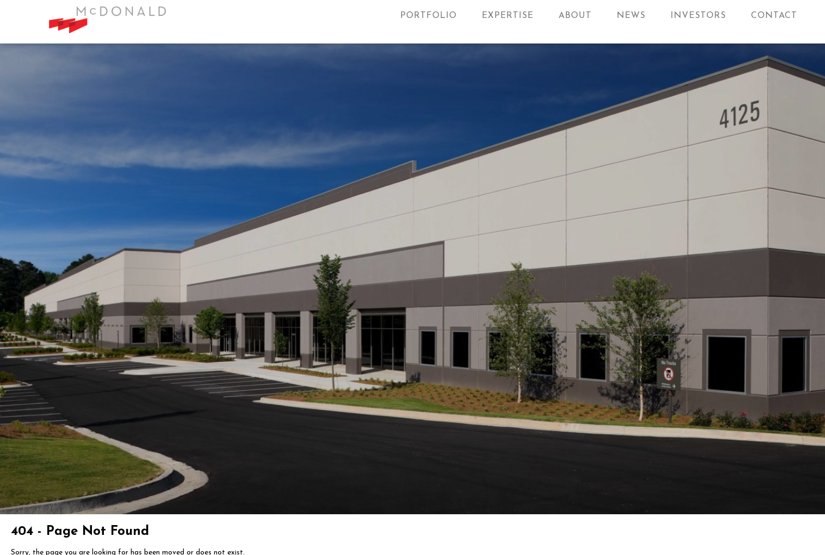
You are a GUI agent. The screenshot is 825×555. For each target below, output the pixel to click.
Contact (774, 15)
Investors (698, 15)
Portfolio (428, 15)
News (631, 15)
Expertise (508, 15)
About (575, 15)
